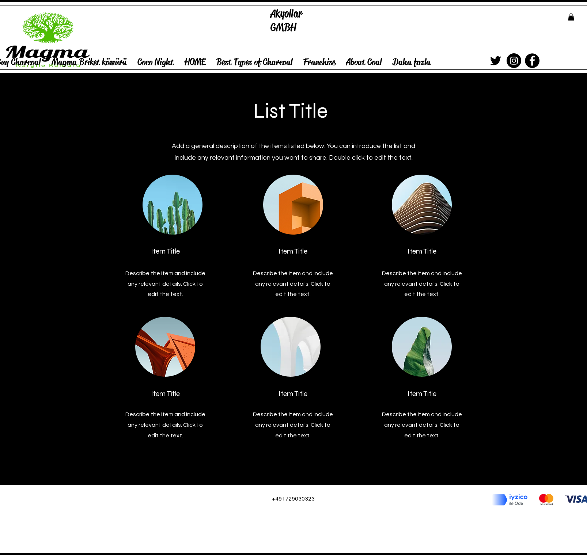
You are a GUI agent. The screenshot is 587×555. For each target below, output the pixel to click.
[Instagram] (514, 60)
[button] (571, 16)
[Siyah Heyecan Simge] (495, 60)
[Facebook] (532, 60)
